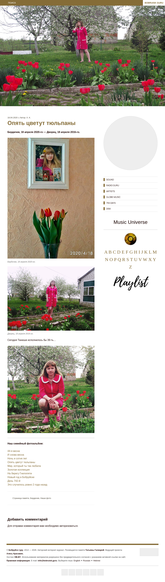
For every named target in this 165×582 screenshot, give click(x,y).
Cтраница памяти (21, 498)
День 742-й (13, 481)
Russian (86, 560)
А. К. (28, 117)
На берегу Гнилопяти (19, 473)
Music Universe (130, 222)
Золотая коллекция (18, 469)
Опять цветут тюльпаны (21, 462)
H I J (138, 251)
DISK (108, 208)
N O (109, 259)
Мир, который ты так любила (24, 466)
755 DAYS (111, 202)
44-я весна (13, 451)
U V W (140, 259)
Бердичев (34, 498)
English (77, 560)
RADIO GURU (112, 185)
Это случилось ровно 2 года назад (27, 484)
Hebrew (96, 560)
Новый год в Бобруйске (20, 477)
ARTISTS (110, 191)
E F (125, 251)
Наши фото (45, 498)
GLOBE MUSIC (113, 197)
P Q (117, 259)
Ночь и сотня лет (17, 458)
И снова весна (15, 454)
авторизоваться (68, 526)
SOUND (110, 179)
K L (147, 251)
